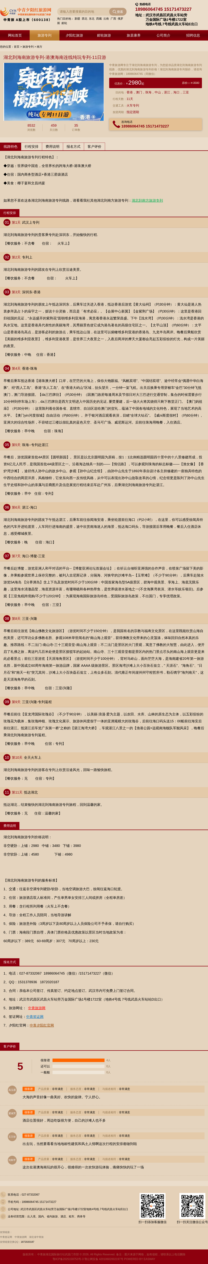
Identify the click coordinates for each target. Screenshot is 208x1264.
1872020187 (27, 1241)
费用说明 (52, 146)
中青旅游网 (21, 1237)
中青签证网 (6, 1237)
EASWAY (149, 1259)
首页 (16, 46)
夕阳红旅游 (74, 35)
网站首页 (15, 35)
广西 (113, 19)
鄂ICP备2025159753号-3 (68, 1259)
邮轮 (64, 24)
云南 (106, 19)
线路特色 (11, 146)
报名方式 (73, 146)
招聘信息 (193, 35)
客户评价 (94, 146)
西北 (84, 19)
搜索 (120, 13)
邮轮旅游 (104, 35)
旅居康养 (134, 35)
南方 (39, 46)
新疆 (77, 19)
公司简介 (163, 35)
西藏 (99, 19)
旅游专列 (44, 35)
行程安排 (31, 146)
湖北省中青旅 (36, 1237)
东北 (91, 19)
